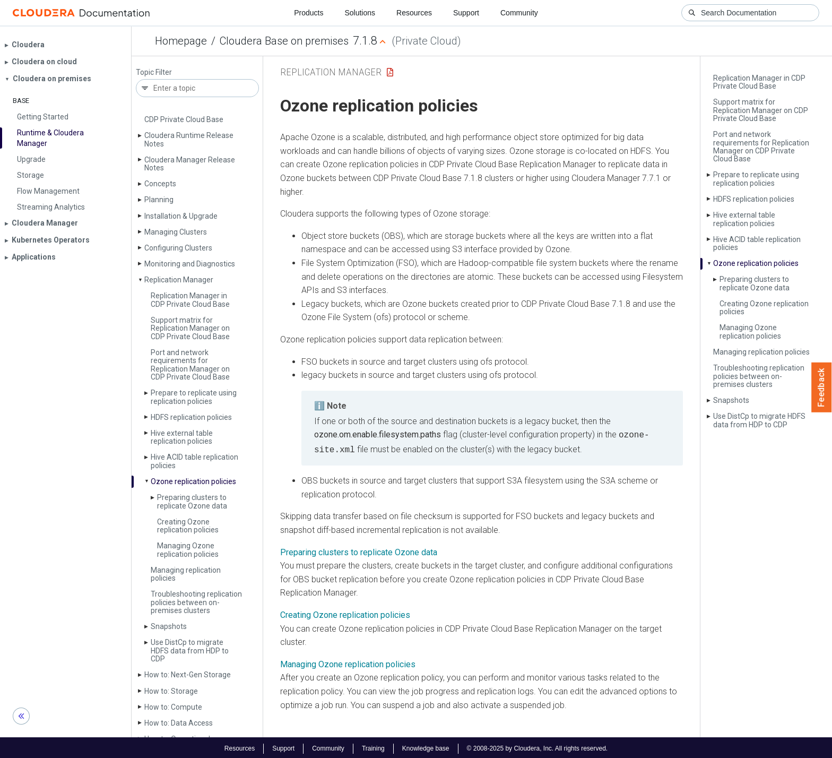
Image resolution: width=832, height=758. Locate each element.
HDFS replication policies (191, 417)
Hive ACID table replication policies (194, 461)
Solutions (359, 12)
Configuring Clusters (178, 248)
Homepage (181, 41)
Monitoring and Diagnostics (189, 264)
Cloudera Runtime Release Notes (188, 139)
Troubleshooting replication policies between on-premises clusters (196, 602)
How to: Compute (173, 707)
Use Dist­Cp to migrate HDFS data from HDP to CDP (190, 650)
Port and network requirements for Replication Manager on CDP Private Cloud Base (190, 364)
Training (373, 746)
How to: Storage (171, 691)
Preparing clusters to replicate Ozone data (192, 501)
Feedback (822, 387)
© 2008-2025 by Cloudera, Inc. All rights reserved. (537, 746)
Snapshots (169, 626)
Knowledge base (425, 746)
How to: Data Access (178, 723)
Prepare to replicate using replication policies (194, 397)
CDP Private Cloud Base (183, 119)
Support (466, 12)
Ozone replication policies (193, 481)
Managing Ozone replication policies (188, 549)
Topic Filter (154, 72)
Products (308, 12)
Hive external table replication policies (182, 437)
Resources (414, 12)
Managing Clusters (175, 232)
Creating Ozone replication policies (188, 526)
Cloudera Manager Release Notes (189, 164)
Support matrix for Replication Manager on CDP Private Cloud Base (190, 328)
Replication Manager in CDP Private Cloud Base (190, 299)
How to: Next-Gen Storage (187, 674)
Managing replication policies (186, 574)
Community (519, 12)
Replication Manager (178, 279)
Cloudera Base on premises (284, 41)
